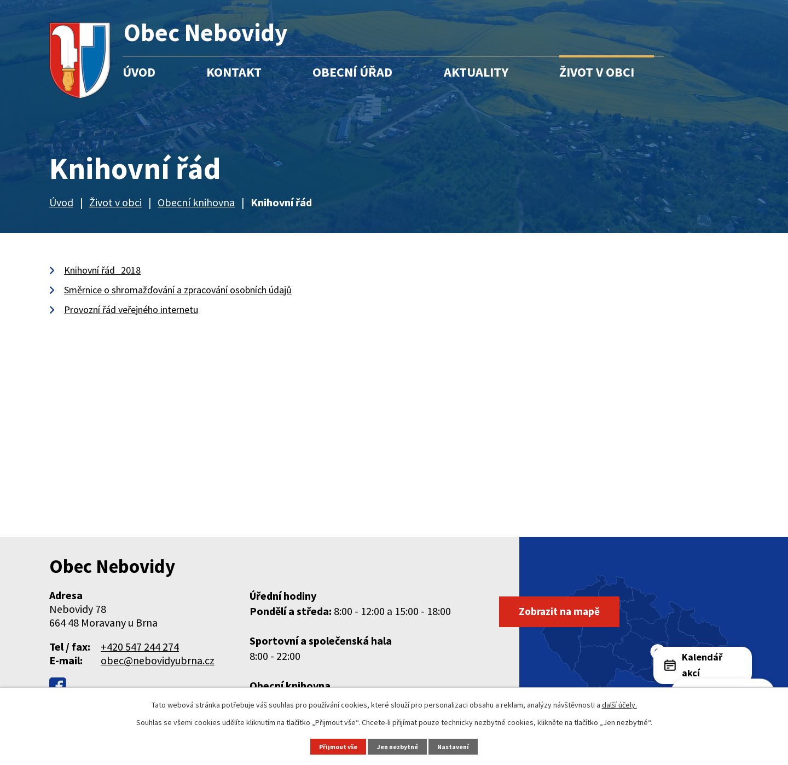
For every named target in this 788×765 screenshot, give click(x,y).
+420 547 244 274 (140, 646)
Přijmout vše (335, 746)
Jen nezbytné (398, 746)
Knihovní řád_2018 (102, 270)
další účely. (619, 704)
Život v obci (596, 71)
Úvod (139, 71)
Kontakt (234, 71)
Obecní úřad (352, 71)
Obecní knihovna (196, 202)
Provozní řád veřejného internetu (131, 309)
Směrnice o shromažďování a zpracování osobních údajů (178, 289)
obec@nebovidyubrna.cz (158, 660)
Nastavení (457, 746)
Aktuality (476, 71)
